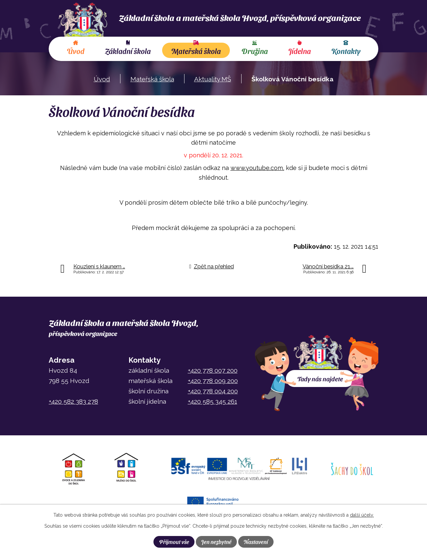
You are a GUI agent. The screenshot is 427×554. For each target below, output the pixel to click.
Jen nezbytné (216, 541)
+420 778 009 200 (213, 380)
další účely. (362, 515)
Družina (255, 51)
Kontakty (345, 51)
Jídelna (299, 51)
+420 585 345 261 (212, 401)
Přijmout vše (174, 541)
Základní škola (128, 51)
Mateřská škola (196, 51)
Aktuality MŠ (212, 79)
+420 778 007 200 (213, 370)
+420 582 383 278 (73, 401)
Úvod (75, 51)
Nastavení (256, 541)
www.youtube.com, (257, 167)
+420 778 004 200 (213, 391)
